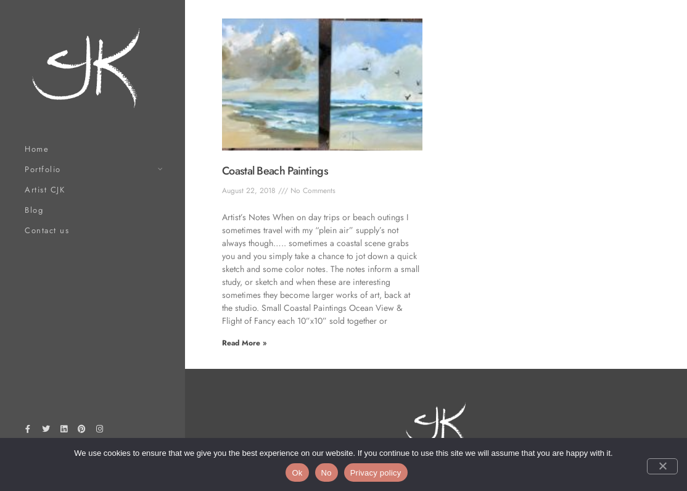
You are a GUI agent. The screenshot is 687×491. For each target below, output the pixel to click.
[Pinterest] (82, 431)
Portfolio (43, 169)
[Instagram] (100, 431)
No (326, 472)
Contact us (47, 230)
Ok (297, 472)
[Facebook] (28, 431)
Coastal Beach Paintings (275, 171)
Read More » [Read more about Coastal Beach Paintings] (244, 343)
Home (37, 149)
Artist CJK (45, 190)
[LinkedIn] (63, 431)
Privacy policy (375, 472)
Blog (34, 210)
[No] (662, 466)
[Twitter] (45, 431)
